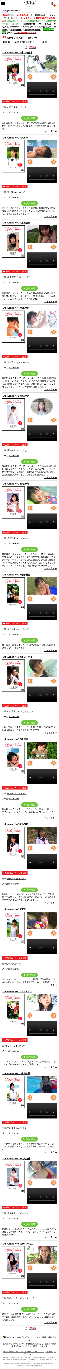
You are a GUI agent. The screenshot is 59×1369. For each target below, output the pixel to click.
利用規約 (49, 1352)
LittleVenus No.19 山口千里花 (17, 657)
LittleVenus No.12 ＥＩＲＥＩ (17, 991)
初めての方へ (9, 1337)
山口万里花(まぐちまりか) (19, 107)
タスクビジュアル (44, 27)
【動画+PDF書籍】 (32, 30)
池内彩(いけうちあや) (17, 878)
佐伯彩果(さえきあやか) (18, 538)
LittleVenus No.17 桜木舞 (15, 739)
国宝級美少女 (29, 24)
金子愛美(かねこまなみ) (18, 629)
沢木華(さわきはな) (16, 192)
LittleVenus (14, 112)
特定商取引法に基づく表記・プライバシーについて (23, 1352)
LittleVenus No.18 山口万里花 (17, 52)
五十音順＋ (43, 42)
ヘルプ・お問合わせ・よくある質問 (31, 1337)
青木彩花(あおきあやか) (18, 362)
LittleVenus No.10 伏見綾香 (16, 1158)
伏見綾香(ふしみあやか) (18, 1213)
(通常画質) (29, 118)
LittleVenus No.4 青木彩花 (15, 308)
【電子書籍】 (16, 30)
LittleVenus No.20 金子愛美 (16, 575)
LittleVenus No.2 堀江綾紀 (15, 396)
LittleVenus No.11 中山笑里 (16, 1073)
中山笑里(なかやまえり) (18, 1128)
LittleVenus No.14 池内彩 (15, 824)
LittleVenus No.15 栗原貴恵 (16, 223)
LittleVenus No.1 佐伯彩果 (15, 484)
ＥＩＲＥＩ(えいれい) (17, 1046)
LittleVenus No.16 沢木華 (15, 138)
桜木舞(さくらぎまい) (17, 793)
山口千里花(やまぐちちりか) (20, 711)
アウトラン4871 (44, 24)
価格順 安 (26, 42)
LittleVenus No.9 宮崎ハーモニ (17, 1244)
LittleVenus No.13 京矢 (14, 909)
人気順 (15, 42)
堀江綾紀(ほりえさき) (17, 450)
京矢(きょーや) (14, 964)
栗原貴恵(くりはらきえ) (18, 277)
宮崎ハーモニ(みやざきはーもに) (22, 1298)
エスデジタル (28, 27)
